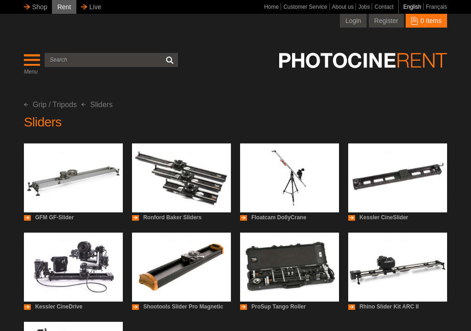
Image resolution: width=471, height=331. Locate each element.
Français (436, 7)
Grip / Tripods (50, 104)
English (412, 7)
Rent (64, 7)
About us (343, 7)
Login (353, 20)
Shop (39, 7)
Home (271, 7)
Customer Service (305, 7)
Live (95, 7)
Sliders (97, 104)
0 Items (426, 20)
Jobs (364, 7)
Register (386, 20)
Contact (383, 7)
